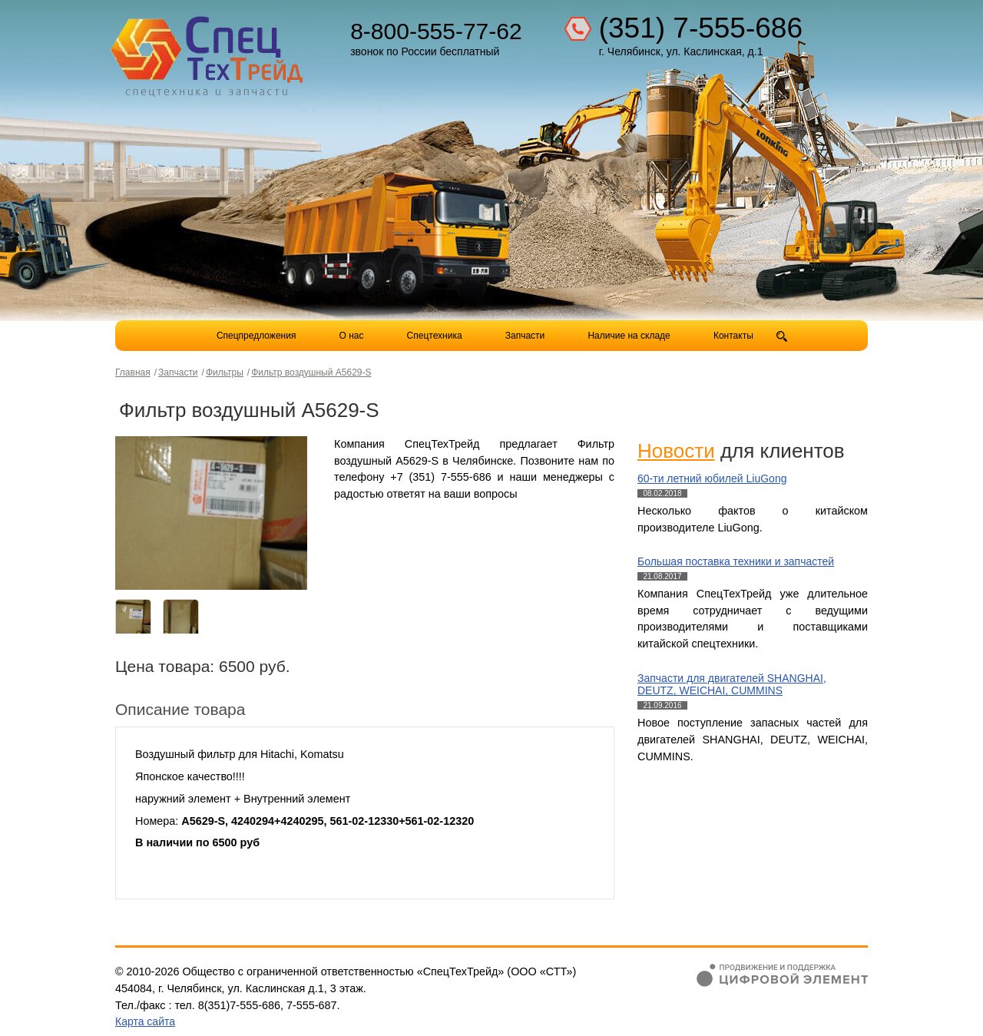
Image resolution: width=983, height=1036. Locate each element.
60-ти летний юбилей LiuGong (711, 478)
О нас (351, 335)
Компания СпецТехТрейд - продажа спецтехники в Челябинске (209, 50)
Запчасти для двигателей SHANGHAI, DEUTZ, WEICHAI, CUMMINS (731, 684)
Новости (676, 450)
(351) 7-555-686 (701, 28)
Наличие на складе (628, 335)
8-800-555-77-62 (436, 31)
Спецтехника (434, 335)
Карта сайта (145, 1021)
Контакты (733, 335)
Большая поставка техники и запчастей (735, 561)
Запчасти (526, 335)
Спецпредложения (256, 335)
